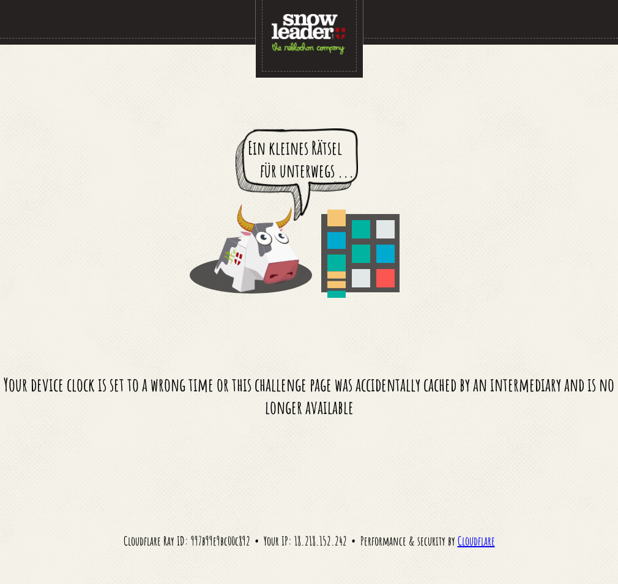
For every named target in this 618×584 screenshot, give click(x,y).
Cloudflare (476, 541)
